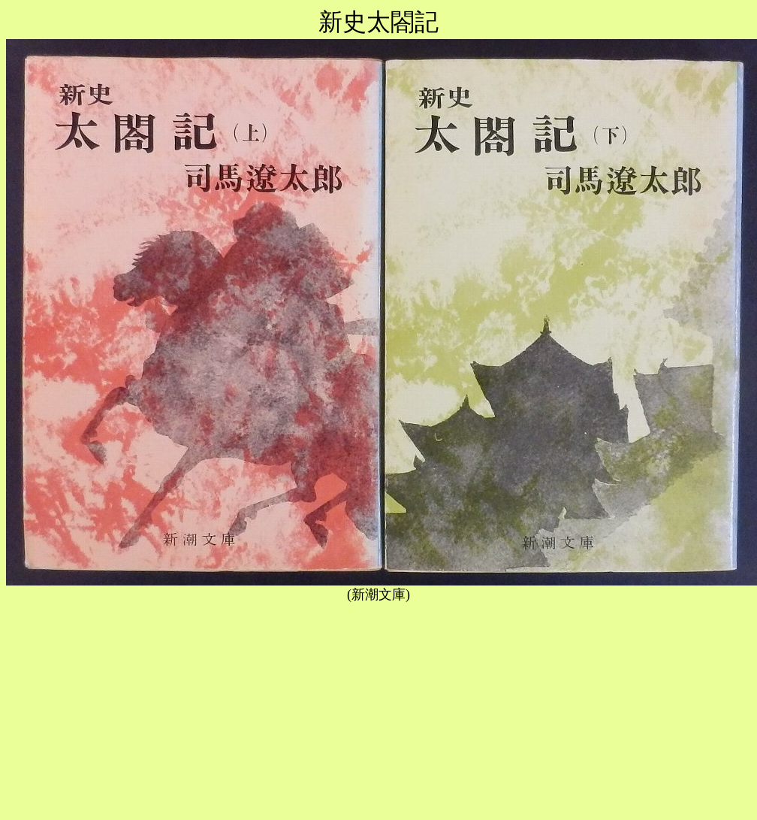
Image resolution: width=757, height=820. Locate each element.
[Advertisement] (378, 709)
